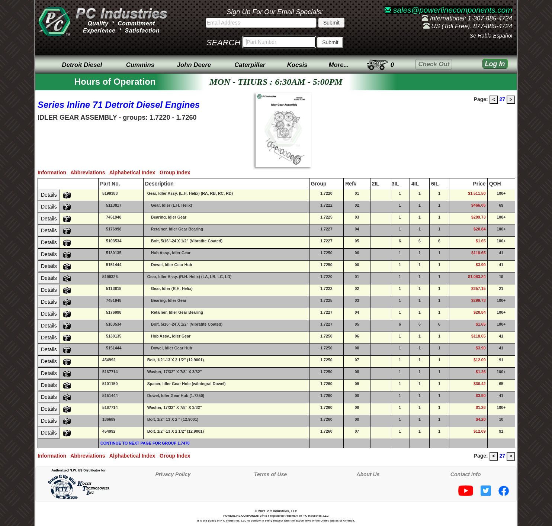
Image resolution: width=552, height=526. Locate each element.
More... (339, 64)
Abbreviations (89, 172)
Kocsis (297, 64)
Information (54, 172)
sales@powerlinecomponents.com (448, 10)
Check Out (433, 64)
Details (49, 195)
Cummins (140, 64)
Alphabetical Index (134, 172)
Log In (495, 64)
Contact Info (465, 474)
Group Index (176, 172)
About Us (367, 474)
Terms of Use (270, 474)
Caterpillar (249, 64)
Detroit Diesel (82, 64)
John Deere (194, 64)
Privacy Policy (172, 474)
